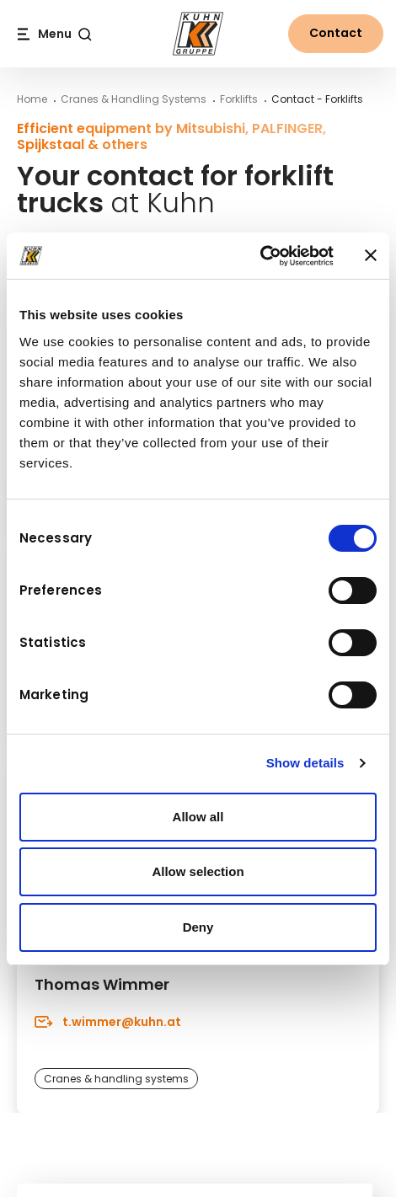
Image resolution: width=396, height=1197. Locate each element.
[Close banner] (371, 255)
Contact (335, 32)
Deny (198, 927)
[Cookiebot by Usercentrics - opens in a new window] (260, 256)
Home (32, 99)
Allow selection (197, 871)
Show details (305, 763)
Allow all (198, 817)
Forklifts (239, 99)
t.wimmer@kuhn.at (108, 1021)
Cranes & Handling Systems (133, 99)
